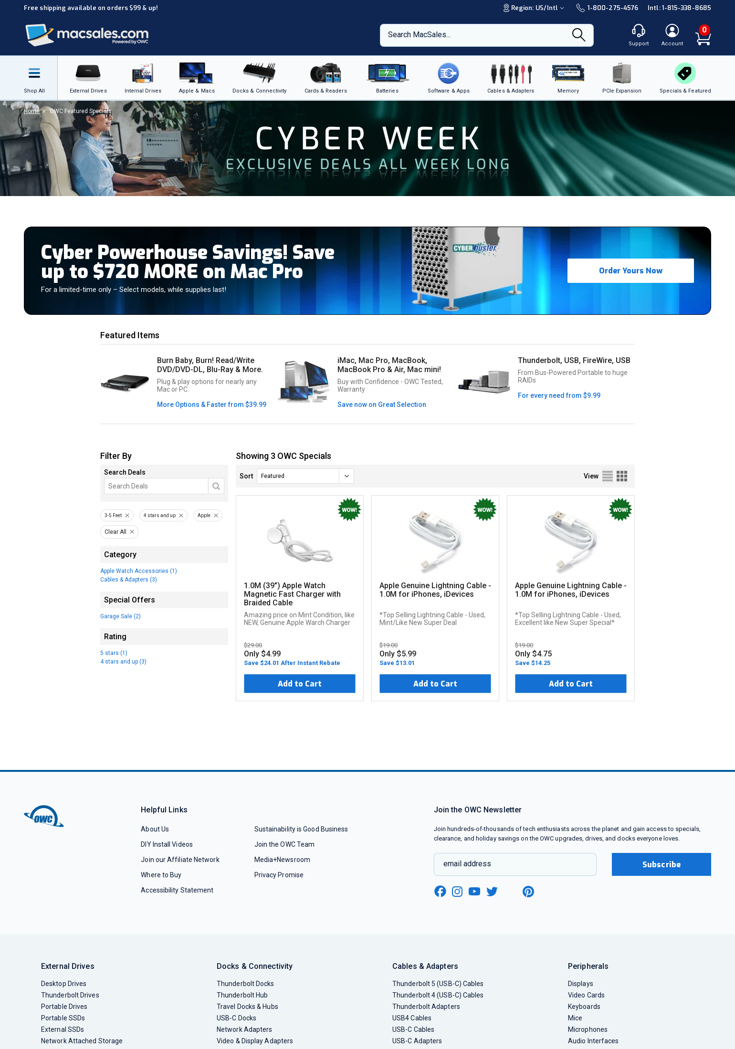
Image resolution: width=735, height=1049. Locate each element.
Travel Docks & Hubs (247, 1006)
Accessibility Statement (177, 890)
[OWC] (87, 35)
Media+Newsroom (282, 859)
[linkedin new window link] (510, 891)
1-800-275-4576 (607, 7)
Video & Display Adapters (255, 1041)
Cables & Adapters (425, 966)
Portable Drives (64, 1006)
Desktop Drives (63, 983)
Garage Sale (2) (120, 616)
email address (467, 863)
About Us (155, 829)
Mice (575, 1018)
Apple (204, 515)
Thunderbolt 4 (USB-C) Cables (438, 995)
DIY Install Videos (167, 844)
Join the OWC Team (284, 844)
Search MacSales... (419, 34)
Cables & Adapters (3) (128, 579)
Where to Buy (161, 875)
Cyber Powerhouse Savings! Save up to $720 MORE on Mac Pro (188, 262)
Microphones (588, 1029)
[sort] (305, 476)
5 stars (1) (113, 653)
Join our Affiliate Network (180, 859)
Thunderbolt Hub (242, 995)
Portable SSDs (63, 1018)
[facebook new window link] (440, 891)
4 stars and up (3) (123, 661)
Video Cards (586, 995)
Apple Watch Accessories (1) (138, 571)
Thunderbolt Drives (70, 995)
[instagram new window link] (457, 891)
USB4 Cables (411, 1018)
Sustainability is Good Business (301, 829)
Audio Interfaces (593, 1041)
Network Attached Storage (82, 1041)
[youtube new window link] (474, 891)
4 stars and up (160, 515)
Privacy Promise (279, 875)
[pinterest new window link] (528, 891)
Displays (580, 983)
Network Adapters (244, 1029)
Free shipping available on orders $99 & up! (91, 8)
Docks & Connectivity (255, 966)
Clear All (115, 532)
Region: (535, 7)
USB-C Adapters (417, 1041)
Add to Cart (300, 684)
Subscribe (661, 865)
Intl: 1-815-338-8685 (679, 8)
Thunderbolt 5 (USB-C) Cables (438, 983)
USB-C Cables (413, 1029)
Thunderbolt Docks (245, 983)
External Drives (67, 966)
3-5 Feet (113, 515)
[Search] (578, 36)
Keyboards (584, 1006)
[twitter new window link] (492, 890)
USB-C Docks (236, 1018)
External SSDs (62, 1029)
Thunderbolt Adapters (426, 1006)
